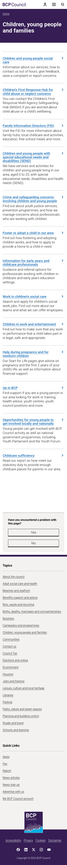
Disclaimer (54, 840)
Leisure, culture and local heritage (23, 688)
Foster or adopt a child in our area (33, 233)
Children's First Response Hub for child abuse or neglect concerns (33, 91)
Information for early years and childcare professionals (33, 262)
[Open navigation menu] (53, 4)
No (33, 543)
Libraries (8, 695)
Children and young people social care (33, 60)
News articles (11, 777)
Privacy (28, 840)
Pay (5, 763)
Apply (6, 757)
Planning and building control (21, 716)
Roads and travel (13, 723)
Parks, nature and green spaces (22, 709)
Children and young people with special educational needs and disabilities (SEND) (33, 157)
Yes (33, 532)
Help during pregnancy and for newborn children (33, 354)
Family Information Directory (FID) (33, 126)
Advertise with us (13, 791)
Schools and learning (16, 730)
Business (8, 618)
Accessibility (13, 840)
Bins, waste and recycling (18, 604)
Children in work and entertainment (33, 324)
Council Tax (10, 653)
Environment (11, 667)
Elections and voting (15, 660)
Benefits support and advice (20, 597)
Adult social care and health (20, 583)
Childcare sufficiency (33, 455)
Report (7, 770)
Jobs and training (13, 681)
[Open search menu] (62, 4)
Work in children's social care (33, 296)
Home (6, 13)
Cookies (41, 840)
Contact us (9, 646)
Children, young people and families (25, 632)
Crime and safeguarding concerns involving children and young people (33, 199)
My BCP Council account (18, 798)
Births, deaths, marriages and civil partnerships (32, 611)
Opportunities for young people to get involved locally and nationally (33, 421)
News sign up (11, 784)
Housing (8, 674)
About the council (13, 576)
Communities (11, 639)
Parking (7, 702)
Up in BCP (33, 388)
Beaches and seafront (16, 590)
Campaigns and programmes (21, 625)
